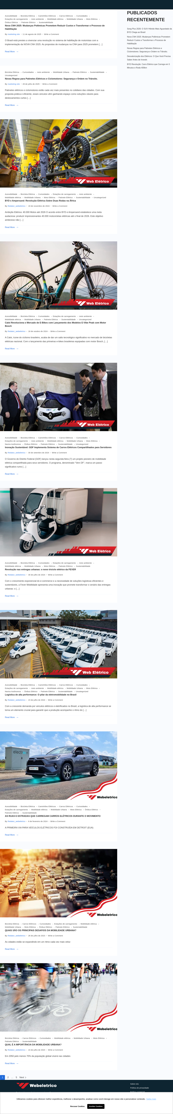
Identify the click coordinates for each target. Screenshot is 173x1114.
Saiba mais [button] (151, 1099)
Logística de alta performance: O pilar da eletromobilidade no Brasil (40, 694)
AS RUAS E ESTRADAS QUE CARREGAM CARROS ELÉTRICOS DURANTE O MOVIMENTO (53, 816)
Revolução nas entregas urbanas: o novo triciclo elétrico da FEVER (40, 569)
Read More (10, 52)
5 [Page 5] (16, 1077)
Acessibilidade (11, 16)
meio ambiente (37, 19)
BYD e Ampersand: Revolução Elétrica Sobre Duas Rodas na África (40, 200)
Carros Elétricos (66, 16)
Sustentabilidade (46, 22)
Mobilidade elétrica (55, 19)
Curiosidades (82, 16)
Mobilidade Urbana (75, 19)
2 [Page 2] (8, 1077)
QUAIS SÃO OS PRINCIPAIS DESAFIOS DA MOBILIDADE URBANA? (40, 930)
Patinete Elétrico (28, 22)
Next (21, 1077)
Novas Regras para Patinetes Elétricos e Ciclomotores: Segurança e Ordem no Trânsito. (51, 79)
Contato (140, 4)
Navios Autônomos (13, 444)
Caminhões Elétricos (47, 16)
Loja (109, 4)
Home (93, 4)
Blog (123, 4)
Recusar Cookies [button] (77, 1106)
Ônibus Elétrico (12, 22)
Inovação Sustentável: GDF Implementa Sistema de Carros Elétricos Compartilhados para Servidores (58, 447)
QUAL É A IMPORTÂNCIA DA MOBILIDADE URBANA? (33, 1044)
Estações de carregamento (16, 19)
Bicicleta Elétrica (28, 16)
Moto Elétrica (92, 19)
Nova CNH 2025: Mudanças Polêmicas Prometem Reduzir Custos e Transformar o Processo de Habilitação (148, 40)
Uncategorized (11, 75)
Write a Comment (51, 34)
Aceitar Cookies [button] (96, 1106)
